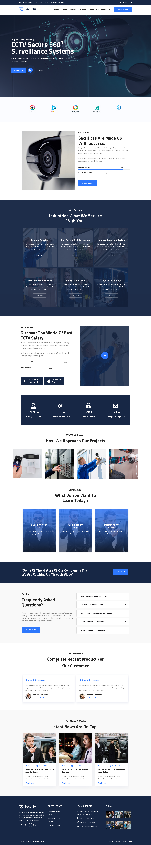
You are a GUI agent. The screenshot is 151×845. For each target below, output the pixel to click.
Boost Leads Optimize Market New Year (74, 770)
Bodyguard (31, 766)
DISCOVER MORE (87, 183)
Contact (104, 9)
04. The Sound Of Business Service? (93, 621)
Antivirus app (104, 766)
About (65, 9)
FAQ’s (50, 814)
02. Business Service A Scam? (91, 604)
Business (67, 766)
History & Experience (55, 825)
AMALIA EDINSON (39, 525)
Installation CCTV (54, 811)
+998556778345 (42, 2)
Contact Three (127, 841)
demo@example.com (58, 2)
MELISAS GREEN (111, 525)
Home (56, 9)
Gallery (83, 9)
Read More (30, 783)
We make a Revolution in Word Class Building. (111, 770)
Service (73, 9)
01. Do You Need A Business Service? (93, 596)
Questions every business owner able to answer (39, 770)
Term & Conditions (54, 818)
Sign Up (121, 572)
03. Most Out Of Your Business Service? (95, 613)
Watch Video (35, 70)
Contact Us (18, 70)
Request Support (123, 9)
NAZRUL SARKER (75, 525)
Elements (93, 9)
